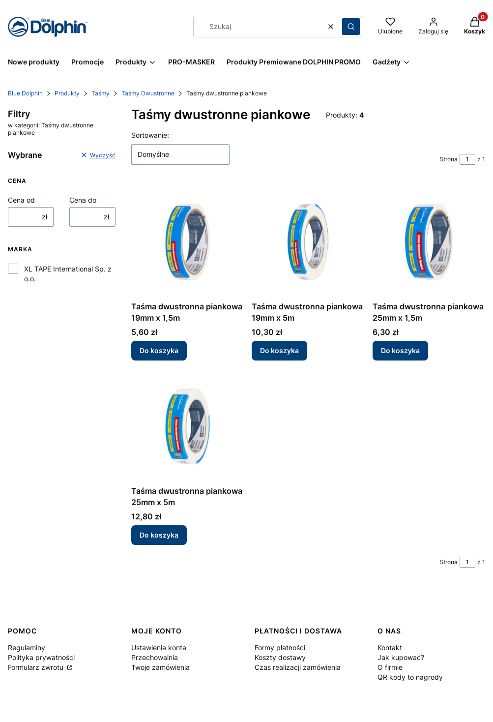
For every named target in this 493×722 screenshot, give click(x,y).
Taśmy (100, 93)
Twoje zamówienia (160, 667)
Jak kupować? (400, 657)
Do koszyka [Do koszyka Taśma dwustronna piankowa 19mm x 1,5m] (159, 351)
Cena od (21, 200)
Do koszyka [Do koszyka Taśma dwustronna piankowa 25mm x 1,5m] (400, 351)
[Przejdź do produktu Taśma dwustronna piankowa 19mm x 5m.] (308, 240)
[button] (351, 26)
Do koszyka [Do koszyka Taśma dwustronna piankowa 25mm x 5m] (159, 535)
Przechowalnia (154, 657)
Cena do (82, 200)
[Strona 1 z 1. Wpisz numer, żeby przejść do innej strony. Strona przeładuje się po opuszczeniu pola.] (467, 159)
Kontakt (389, 647)
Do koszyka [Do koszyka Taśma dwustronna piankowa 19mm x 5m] (279, 351)
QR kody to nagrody (410, 677)
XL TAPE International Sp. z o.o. (68, 274)
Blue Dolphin (25, 93)
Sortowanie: (150, 135)
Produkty (67, 93)
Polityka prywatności (41, 657)
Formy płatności (280, 647)
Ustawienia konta (158, 647)
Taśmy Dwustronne (147, 93)
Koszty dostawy (280, 657)
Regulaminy (26, 647)
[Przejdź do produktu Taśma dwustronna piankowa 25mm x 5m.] (187, 425)
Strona (448, 159)
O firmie (390, 667)
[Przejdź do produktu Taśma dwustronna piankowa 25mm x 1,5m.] (429, 240)
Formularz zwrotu (36, 667)
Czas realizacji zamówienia (298, 667)
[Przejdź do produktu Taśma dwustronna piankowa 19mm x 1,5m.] (187, 240)
